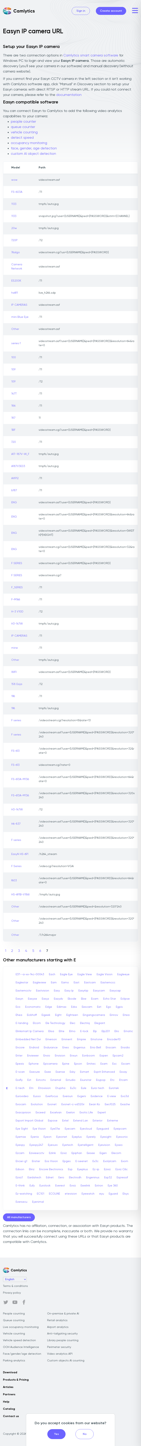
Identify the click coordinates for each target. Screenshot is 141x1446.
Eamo (65, 982)
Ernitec (91, 1063)
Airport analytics (58, 1327)
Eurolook (44, 1185)
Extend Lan (80, 1120)
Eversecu (21, 1202)
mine (14, 648)
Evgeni (81, 1096)
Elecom (116, 1153)
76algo (15, 252)
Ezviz (64, 1153)
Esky (72, 1072)
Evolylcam (109, 1161)
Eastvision (42, 990)
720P (14, 240)
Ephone (34, 1063)
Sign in (80, 11)
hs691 (14, 292)
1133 (13, 204)
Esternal (55, 1080)
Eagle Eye (66, 974)
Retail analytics (57, 1320)
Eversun (68, 1096)
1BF (13, 430)
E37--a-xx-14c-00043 (30, 974)
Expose (52, 1120)
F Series (16, 866)
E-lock (84, 1031)
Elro (116, 1031)
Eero (61, 1177)
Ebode (72, 998)
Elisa (51, 1031)
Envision (60, 1055)
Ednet (50, 1177)
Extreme (112, 1120)
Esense (60, 1072)
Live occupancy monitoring (21, 1327)
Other (15, 329)
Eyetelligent (85, 1145)
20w (14, 228)
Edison (20, 1169)
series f (16, 343)
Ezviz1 (19, 1177)
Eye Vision (39, 1128)
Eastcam (90, 982)
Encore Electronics (51, 1169)
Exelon (70, 1112)
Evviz (73, 1185)
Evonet (52, 1104)
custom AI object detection (33, 154)
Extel (65, 1120)
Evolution (37, 1104)
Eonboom (88, 1055)
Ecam (94, 998)
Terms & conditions (15, 1286)
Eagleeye (123, 974)
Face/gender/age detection (22, 1353)
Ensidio (125, 1047)
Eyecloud (86, 1128)
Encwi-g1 (21, 1161)
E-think (20, 1185)
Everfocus (52, 1096)
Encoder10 (114, 1039)
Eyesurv (53, 1145)
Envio (46, 1055)
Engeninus (92, 1177)
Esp (70, 1169)
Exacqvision (23, 1112)
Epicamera (50, 1063)
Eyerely (91, 1137)
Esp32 (108, 1177)
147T (14, 393)
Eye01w (55, 1128)
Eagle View (84, 974)
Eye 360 (113, 1185)
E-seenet (81, 1161)
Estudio (70, 1080)
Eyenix (35, 1137)
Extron (99, 1185)
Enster (36, 1161)
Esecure (35, 1072)
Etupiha (60, 1088)
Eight (58, 1015)
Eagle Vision (104, 974)
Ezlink (52, 1153)
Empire (81, 1039)
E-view (111, 1096)
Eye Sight (22, 1128)
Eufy (32, 1185)
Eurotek (114, 1088)
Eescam (87, 1007)
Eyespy (20, 1145)
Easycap (115, 990)
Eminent (67, 1039)
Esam (104, 1063)
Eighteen (72, 1015)
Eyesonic (122, 1137)
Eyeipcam (120, 1128)
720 (13, 442)
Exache (125, 1104)
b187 (14, 490)
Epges (67, 1161)
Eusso (37, 1096)
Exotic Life (86, 1112)
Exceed (40, 1112)
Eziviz (107, 1169)
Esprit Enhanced (104, 1072)
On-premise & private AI (63, 1313)
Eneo (65, 1047)
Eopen (104, 1055)
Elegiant (99, 1023)
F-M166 (15, 599)
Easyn (19, 998)
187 (13, 417)
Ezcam (20, 1153)
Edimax (61, 1007)
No (85, 1434)
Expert (102, 1112)
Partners (9, 1394)
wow (14, 180)
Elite (61, 1031)
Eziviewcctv (36, 1153)
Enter (19, 1055)
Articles (8, 1387)
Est (29, 1080)
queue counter (23, 127)
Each (52, 974)
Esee (48, 1072)
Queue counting (14, 1320)
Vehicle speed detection (19, 1340)
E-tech (20, 1088)
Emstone (96, 1039)
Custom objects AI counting (65, 1360)
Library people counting (62, 1340)
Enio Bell (95, 1047)
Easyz (45, 998)
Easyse (32, 998)
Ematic (128, 1031)
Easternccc (108, 982)
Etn (31, 1088)
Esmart (84, 1072)
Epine (65, 1063)
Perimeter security (59, 1347)
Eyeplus (77, 1137)
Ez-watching (24, 1193)
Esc (114, 1063)
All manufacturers (19, 1217)
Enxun (73, 1055)
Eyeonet (61, 1137)
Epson (78, 1063)
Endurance (51, 1047)
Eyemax (21, 1137)
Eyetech (67, 1145)
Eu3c (73, 1088)
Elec (72, 1023)
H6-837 (16, 823)
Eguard (113, 1193)
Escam (125, 1063)
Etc (112, 1080)
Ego (108, 1007)
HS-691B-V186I (20, 894)
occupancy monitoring (29, 143)
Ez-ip (96, 1169)
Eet (99, 1007)
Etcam (123, 1080)
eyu (101, 1193)
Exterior (97, 1120)
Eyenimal (38, 1202)
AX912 (15, 478)
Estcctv (41, 1080)
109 (13, 369)
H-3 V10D (17, 611)
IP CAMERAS (19, 305)
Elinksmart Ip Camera (30, 1031)
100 (13, 357)
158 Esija (16, 684)
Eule (83, 1088)
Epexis (20, 1063)
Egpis (119, 1007)
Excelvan (56, 1112)
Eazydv (58, 998)
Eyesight (105, 1137)
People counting (14, 1313)
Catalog (9, 1409)
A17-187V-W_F (20, 454)
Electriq (85, 1023)
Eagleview (39, 982)
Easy (57, 990)
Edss (74, 1007)
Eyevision (104, 1145)
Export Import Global (29, 1120)
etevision (71, 1193)
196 (13, 696)
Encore (20, 1047)
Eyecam (70, 1128)
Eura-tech (97, 1088)
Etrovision (44, 1088)
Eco (18, 1007)
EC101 (40, 1193)
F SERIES (16, 563)
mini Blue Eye (20, 317)
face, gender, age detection (34, 148)
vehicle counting (24, 132)
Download (10, 1372)
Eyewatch (88, 1193)
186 (13, 405)
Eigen (103, 1153)
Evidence (97, 1096)
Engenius (79, 1047)
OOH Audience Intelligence (21, 1347)
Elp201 (106, 1031)
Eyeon (47, 1137)
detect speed (22, 137)
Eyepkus (82, 1169)
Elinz (31, 1169)
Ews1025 (110, 1104)
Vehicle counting (14, 1333)
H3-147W (17, 623)
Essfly (19, 1080)
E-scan (20, 1072)
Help (6, 1401)
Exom (124, 1161)
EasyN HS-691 (19, 854)
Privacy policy (12, 1292)
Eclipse (125, 998)
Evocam (21, 1104)
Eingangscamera (94, 1015)
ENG (14, 502)
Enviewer (33, 1055)
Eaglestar (22, 982)
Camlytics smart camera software (90, 55)
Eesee (91, 1153)
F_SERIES (17, 587)
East (76, 982)
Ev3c (95, 1161)
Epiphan (76, 1153)
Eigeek (46, 1015)
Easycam (99, 990)
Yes (56, 1434)
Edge (48, 1007)
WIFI (14, 672)
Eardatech (34, 1177)
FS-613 (15, 751)
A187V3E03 (18, 466)
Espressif (122, 1177)
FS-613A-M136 (20, 779)
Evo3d (125, 1096)
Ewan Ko (94, 1104)
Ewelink (85, 1185)
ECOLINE (54, 1193)
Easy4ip (83, 990)
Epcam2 (118, 1055)
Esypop (101, 1080)
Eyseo (119, 1145)
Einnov (114, 1015)
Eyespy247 (36, 1145)
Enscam (111, 1047)
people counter (23, 121)
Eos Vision (51, 1161)
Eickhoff (32, 1015)
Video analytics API (59, 1353)
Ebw (83, 998)
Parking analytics (14, 1360)
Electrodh (75, 1177)
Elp (95, 1031)
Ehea (19, 1015)
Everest (60, 1185)
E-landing (22, 1023)
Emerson (51, 1039)
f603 (14, 880)
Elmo (72, 1031)
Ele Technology (55, 1023)
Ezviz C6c (121, 1169)
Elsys (126, 1193)
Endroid (34, 1047)
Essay (123, 1072)
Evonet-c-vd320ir (72, 1104)
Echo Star (109, 998)
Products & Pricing (16, 1379)
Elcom (37, 1023)
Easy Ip (69, 990)
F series (16, 720)
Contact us (11, 1416)
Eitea (126, 1015)
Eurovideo (22, 1096)
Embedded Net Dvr (28, 1039)
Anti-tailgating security (62, 1333)
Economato (33, 1007)
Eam (54, 982)
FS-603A (16, 192)
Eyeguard (103, 1128)
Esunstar (85, 1080)
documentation (69, 95)
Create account (111, 11)
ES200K (16, 280)
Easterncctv (23, 990)
